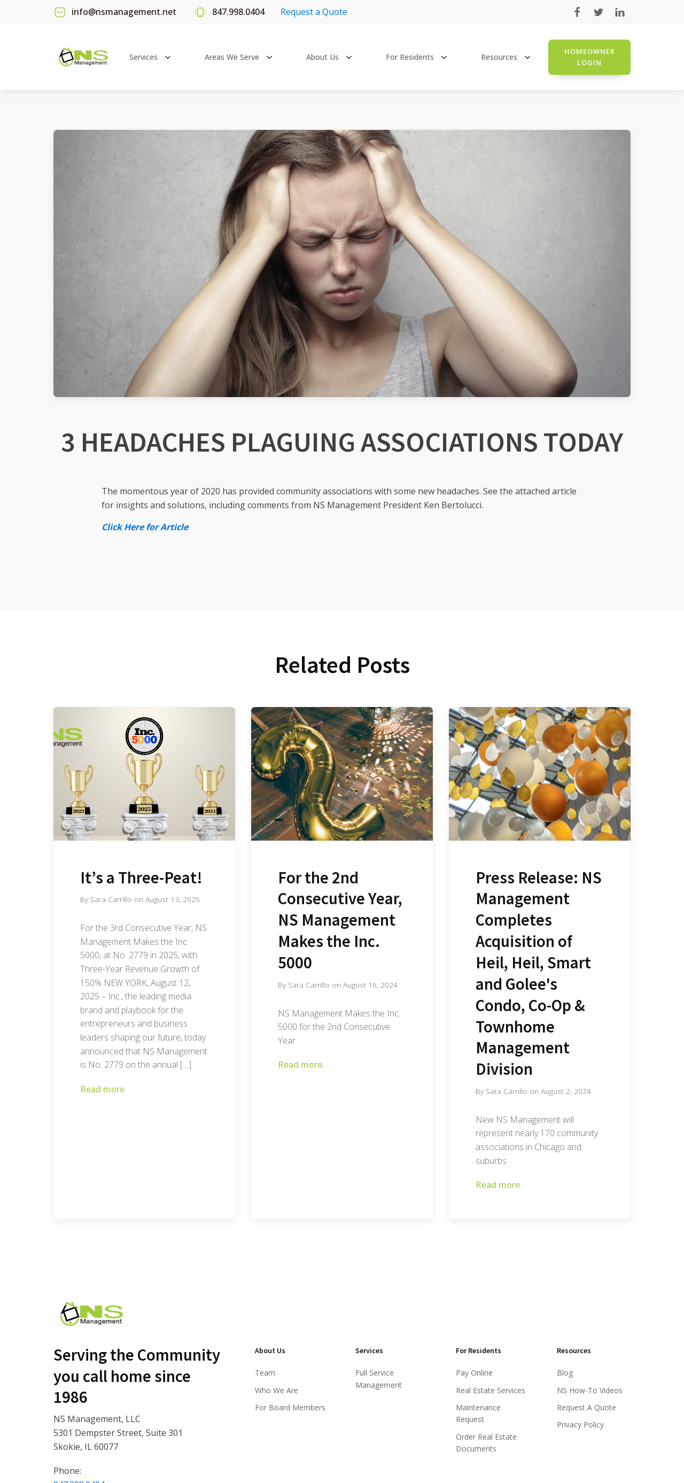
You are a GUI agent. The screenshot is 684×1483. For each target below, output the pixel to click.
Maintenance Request (478, 1413)
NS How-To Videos (590, 1390)
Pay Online (474, 1373)
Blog (565, 1373)
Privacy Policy (580, 1424)
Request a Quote (314, 12)
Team (265, 1373)
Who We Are (276, 1390)
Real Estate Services (490, 1390)
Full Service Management (378, 1378)
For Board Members (290, 1407)
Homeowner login (589, 56)
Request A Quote (586, 1407)
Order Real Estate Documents (486, 1443)
